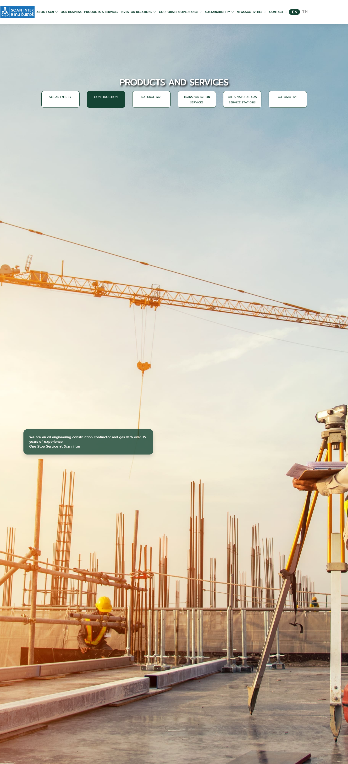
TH (305, 11)
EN (295, 12)
